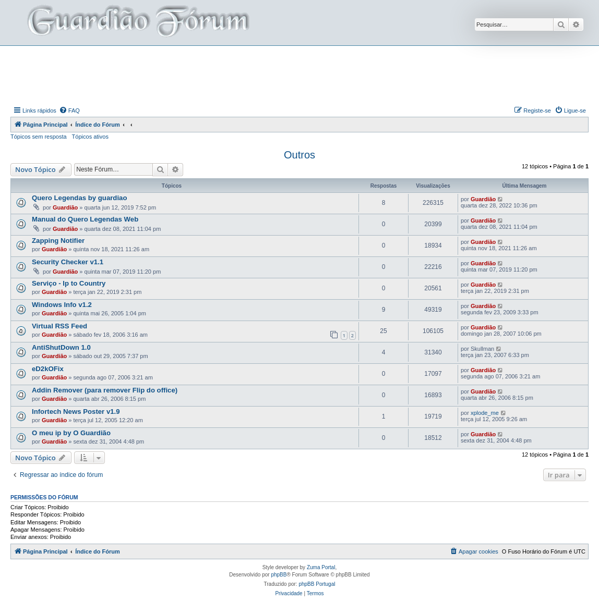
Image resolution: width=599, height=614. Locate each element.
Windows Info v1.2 (62, 305)
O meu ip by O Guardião (71, 433)
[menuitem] (69, 110)
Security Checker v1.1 (67, 262)
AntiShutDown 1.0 (61, 347)
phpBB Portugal (316, 584)
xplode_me (485, 413)
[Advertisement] (299, 74)
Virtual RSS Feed (59, 326)
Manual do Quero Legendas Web (85, 219)
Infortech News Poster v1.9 (76, 411)
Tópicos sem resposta (38, 136)
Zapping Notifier (58, 240)
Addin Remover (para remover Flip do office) (104, 390)
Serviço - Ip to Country (68, 283)
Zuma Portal (321, 567)
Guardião (65, 207)
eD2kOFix (48, 369)
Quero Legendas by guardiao (79, 198)
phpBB (278, 575)
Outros (299, 155)
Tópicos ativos (90, 136)
